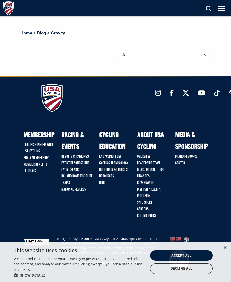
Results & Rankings (75, 157)
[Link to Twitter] (185, 93)
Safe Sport (144, 203)
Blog (41, 33)
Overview (143, 157)
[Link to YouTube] (201, 93)
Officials (30, 171)
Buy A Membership (36, 158)
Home (26, 33)
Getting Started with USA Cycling (38, 148)
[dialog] (115, 262)
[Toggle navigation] (221, 8)
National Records (73, 189)
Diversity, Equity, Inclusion (149, 193)
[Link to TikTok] (217, 93)
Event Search (70, 170)
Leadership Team (148, 163)
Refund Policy (146, 216)
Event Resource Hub (75, 163)
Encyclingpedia (110, 157)
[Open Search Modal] (208, 9)
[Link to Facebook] (172, 93)
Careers (143, 209)
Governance (145, 183)
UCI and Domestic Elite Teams (77, 179)
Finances (143, 176)
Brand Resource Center (186, 160)
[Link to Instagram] (158, 93)
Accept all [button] (181, 255)
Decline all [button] (181, 268)
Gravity (58, 33)
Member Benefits (35, 164)
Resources (106, 176)
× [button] (225, 248)
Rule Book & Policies (113, 170)
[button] (79, 275)
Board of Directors (150, 170)
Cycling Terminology (113, 163)
